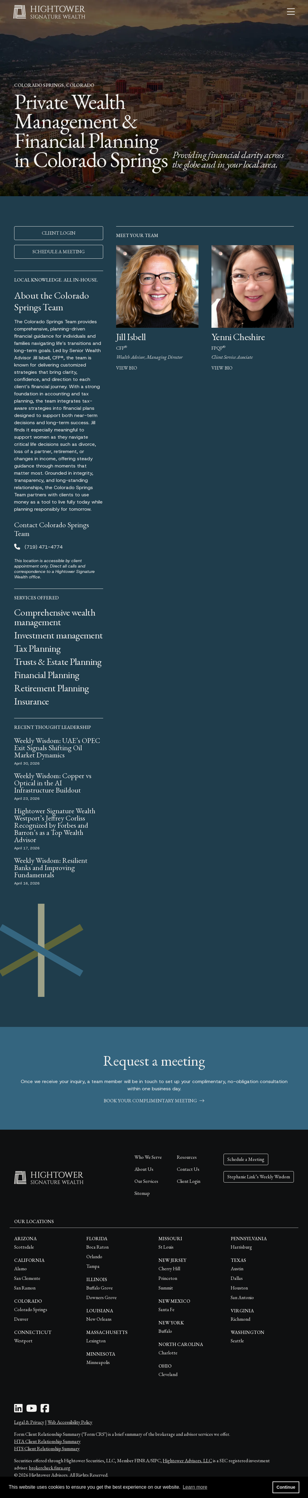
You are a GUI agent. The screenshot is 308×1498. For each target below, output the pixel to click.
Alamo (20, 1268)
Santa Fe (166, 1309)
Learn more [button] (195, 1487)
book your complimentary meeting (154, 1101)
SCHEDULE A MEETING (58, 251)
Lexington (96, 1341)
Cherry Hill (169, 1268)
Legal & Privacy (29, 1422)
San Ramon (24, 1288)
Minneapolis (98, 1362)
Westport (23, 1341)
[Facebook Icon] (45, 1410)
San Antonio (242, 1297)
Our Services (146, 1181)
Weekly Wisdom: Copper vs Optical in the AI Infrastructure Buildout (52, 783)
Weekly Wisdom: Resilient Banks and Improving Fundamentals (51, 867)
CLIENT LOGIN (58, 233)
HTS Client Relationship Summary (47, 1448)
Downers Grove (101, 1297)
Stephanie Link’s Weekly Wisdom (258, 1177)
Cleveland (168, 1374)
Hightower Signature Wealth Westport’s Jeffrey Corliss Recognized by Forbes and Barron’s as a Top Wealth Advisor (54, 825)
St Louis (166, 1247)
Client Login (188, 1181)
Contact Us (188, 1169)
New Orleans (99, 1319)
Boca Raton (97, 1247)
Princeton (168, 1278)
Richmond (240, 1319)
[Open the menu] (291, 12)
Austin (237, 1268)
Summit (166, 1288)
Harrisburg (241, 1247)
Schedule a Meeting (245, 1159)
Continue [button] (285, 1487)
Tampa (93, 1266)
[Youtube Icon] (31, 1410)
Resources (187, 1157)
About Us (143, 1169)
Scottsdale (24, 1247)
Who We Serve (148, 1157)
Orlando (94, 1256)
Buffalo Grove (99, 1288)
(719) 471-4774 (44, 547)
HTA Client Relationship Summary (47, 1441)
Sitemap (142, 1193)
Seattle (237, 1341)
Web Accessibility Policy (70, 1422)
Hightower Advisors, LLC (187, 1460)
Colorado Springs (30, 1309)
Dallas (237, 1278)
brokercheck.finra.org (49, 1468)
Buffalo (165, 1331)
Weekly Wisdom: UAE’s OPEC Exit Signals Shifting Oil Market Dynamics (57, 748)
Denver (21, 1319)
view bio (126, 368)
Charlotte (168, 1353)
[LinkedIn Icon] (18, 1410)
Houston (239, 1288)
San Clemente (27, 1278)
